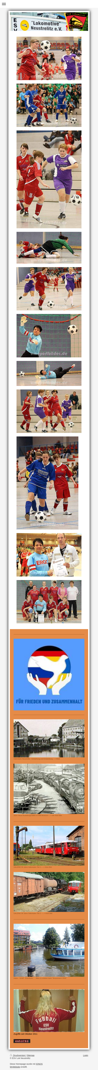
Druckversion (18, 1055)
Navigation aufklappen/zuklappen (49, 4)
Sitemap (30, 1055)
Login (85, 1055)
